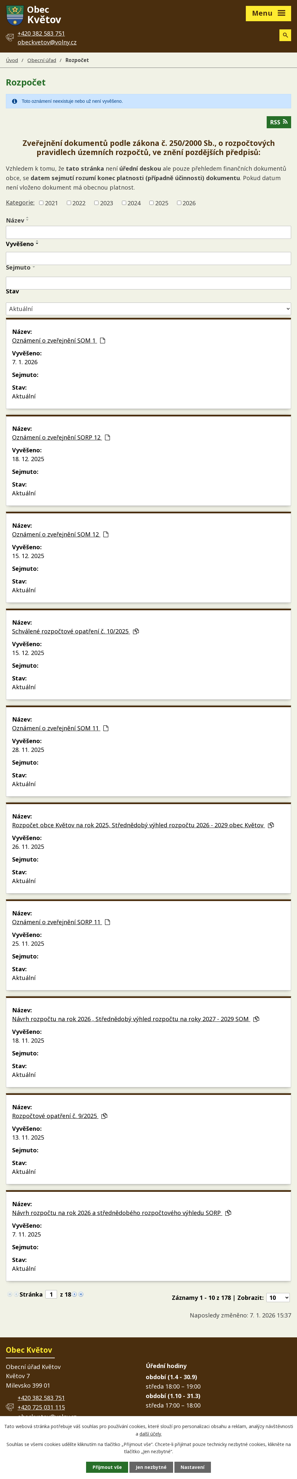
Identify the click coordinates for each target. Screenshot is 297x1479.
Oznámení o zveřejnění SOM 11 (60, 729)
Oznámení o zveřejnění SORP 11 (61, 922)
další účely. (151, 1433)
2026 (189, 203)
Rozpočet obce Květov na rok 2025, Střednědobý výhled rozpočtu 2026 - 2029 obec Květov (143, 826)
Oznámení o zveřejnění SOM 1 (58, 341)
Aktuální (24, 397)
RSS (279, 123)
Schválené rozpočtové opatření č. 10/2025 (75, 632)
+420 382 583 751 (41, 1398)
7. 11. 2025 (26, 1235)
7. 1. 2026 (24, 362)
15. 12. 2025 (28, 556)
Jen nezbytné (151, 1467)
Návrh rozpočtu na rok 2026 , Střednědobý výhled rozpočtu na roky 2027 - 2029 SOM (135, 1019)
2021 (51, 203)
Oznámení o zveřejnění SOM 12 (60, 535)
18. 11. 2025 (28, 1041)
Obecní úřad (41, 60)
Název (15, 221)
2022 (78, 203)
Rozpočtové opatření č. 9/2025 (59, 1116)
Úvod (12, 60)
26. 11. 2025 (28, 847)
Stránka (31, 1295)
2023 (106, 203)
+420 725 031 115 (41, 1408)
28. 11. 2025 (28, 750)
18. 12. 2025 (28, 459)
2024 (134, 203)
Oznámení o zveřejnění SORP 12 (61, 438)
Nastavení (194, 1467)
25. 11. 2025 (28, 944)
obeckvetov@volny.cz (47, 42)
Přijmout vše (106, 1467)
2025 (161, 203)
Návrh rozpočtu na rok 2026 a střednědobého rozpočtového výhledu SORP (121, 1213)
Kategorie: (20, 203)
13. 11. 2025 (28, 1138)
